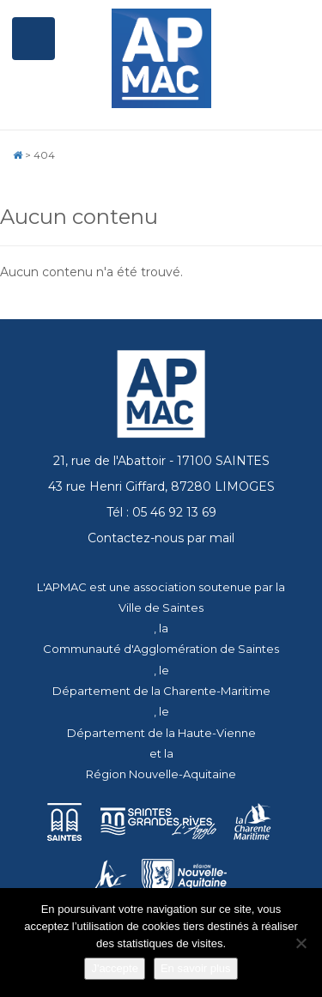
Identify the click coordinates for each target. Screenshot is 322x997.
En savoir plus (196, 968)
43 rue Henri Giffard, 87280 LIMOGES (161, 486)
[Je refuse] (300, 943)
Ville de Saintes (161, 607)
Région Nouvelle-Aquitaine (161, 774)
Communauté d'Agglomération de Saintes (161, 649)
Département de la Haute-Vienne (161, 733)
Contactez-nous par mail (161, 538)
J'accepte (114, 968)
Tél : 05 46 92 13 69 (161, 512)
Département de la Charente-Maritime (161, 691)
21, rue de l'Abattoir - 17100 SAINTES (161, 460)
